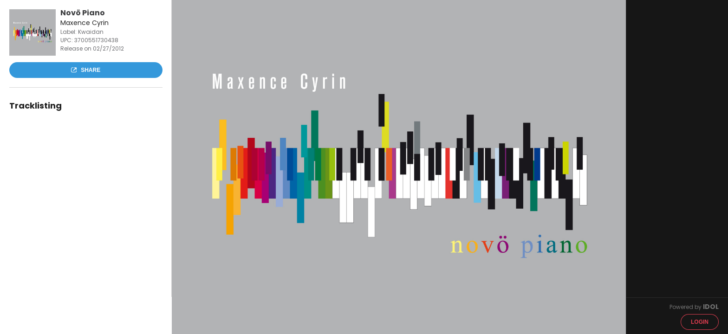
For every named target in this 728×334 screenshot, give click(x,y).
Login (699, 322)
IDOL (711, 306)
